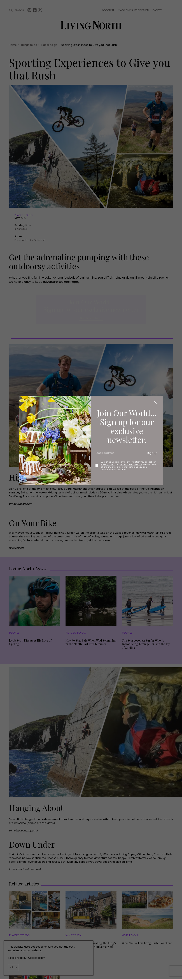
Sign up (152, 453)
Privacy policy (108, 464)
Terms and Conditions (131, 464)
